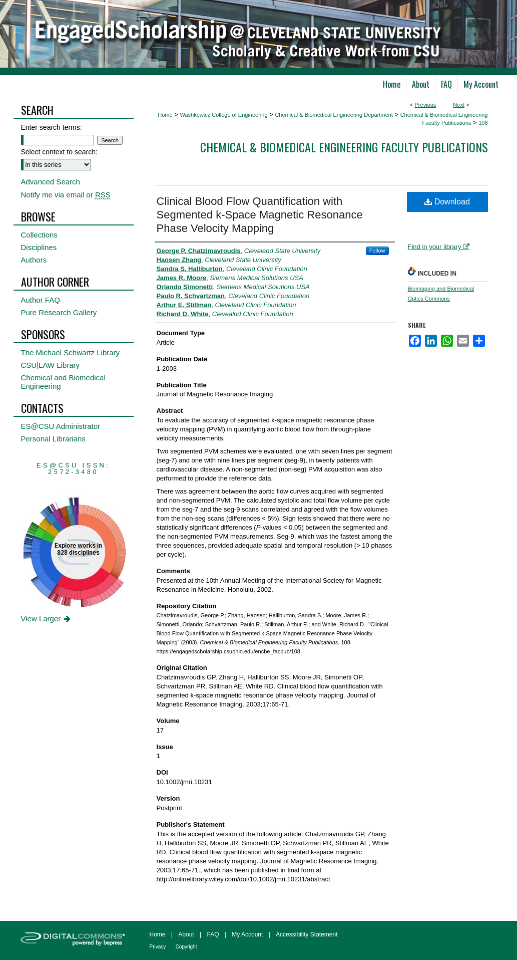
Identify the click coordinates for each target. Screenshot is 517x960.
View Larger (47, 618)
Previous (425, 105)
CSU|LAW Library (50, 365)
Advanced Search (50, 181)
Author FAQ (40, 300)
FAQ (213, 934)
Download (447, 201)
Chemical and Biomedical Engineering (63, 381)
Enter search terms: (51, 127)
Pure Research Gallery (59, 312)
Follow (377, 251)
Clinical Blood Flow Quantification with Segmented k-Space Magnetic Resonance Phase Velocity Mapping (260, 214)
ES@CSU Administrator (61, 426)
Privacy (158, 946)
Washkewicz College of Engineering (223, 115)
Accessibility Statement (306, 934)
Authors (34, 260)
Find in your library (439, 247)
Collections (39, 234)
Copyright (186, 946)
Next (458, 105)
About (186, 934)
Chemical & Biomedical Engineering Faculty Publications (344, 147)
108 (482, 123)
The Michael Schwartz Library (70, 352)
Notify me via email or (66, 194)
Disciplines (39, 247)
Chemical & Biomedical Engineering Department (333, 115)
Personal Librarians (53, 438)
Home (165, 115)
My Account (247, 934)
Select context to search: (59, 152)
